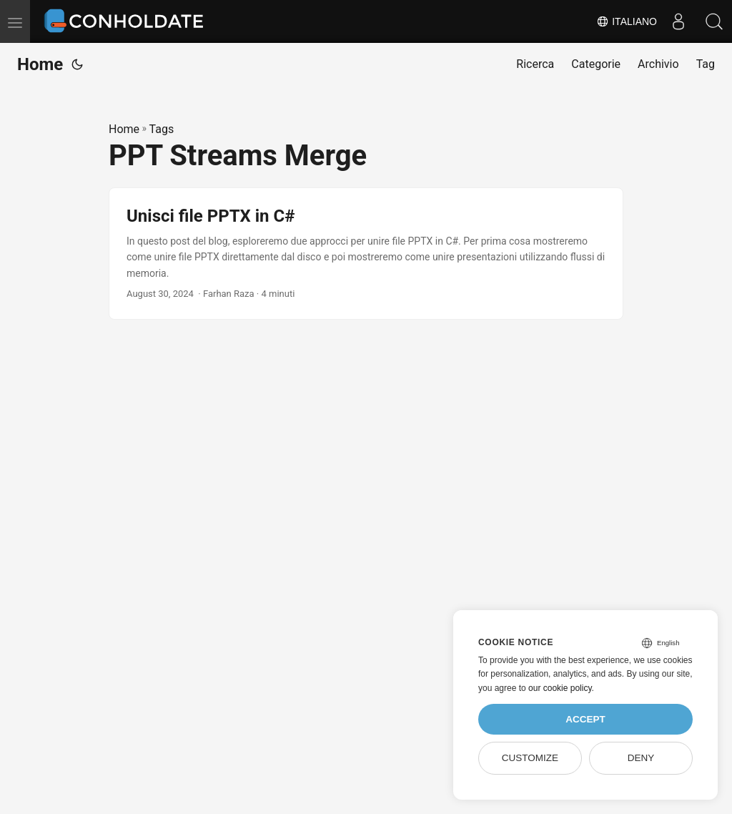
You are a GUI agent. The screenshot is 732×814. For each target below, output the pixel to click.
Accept (585, 719)
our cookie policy (560, 688)
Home (40, 64)
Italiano (626, 21)
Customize (530, 757)
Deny (641, 757)
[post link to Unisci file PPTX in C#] (366, 253)
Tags (161, 129)
